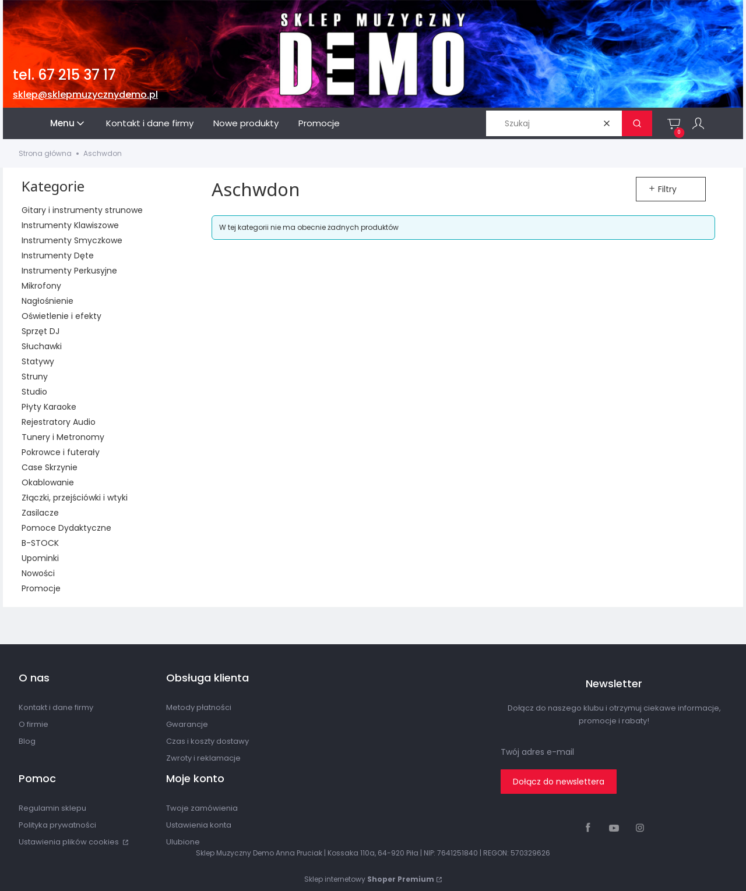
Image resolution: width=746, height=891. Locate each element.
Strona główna (45, 153)
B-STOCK (40, 543)
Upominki (40, 558)
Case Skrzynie (50, 467)
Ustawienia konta (198, 824)
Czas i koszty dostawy (207, 741)
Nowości (38, 573)
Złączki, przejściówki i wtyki (75, 497)
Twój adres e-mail (537, 752)
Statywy (38, 361)
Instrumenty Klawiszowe (70, 225)
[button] (637, 123)
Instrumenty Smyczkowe (72, 240)
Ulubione (183, 841)
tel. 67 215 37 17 (64, 74)
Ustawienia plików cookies (70, 841)
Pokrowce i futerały (61, 452)
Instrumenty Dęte (58, 255)
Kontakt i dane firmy (56, 707)
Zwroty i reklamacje (203, 758)
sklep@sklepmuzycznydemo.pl (85, 94)
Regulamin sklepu (52, 808)
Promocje (41, 588)
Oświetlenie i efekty (61, 316)
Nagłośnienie (47, 301)
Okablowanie (48, 482)
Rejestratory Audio (59, 422)
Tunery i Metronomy (63, 437)
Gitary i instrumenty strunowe (82, 210)
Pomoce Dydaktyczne (66, 528)
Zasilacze (40, 513)
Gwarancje (187, 724)
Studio (34, 391)
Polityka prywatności (57, 824)
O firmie (33, 724)
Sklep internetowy (369, 879)
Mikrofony (41, 286)
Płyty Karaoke (49, 407)
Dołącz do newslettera (558, 781)
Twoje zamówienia (202, 808)
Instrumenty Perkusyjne (69, 270)
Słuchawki (42, 346)
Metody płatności (198, 707)
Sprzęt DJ (40, 331)
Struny (35, 376)
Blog (27, 741)
